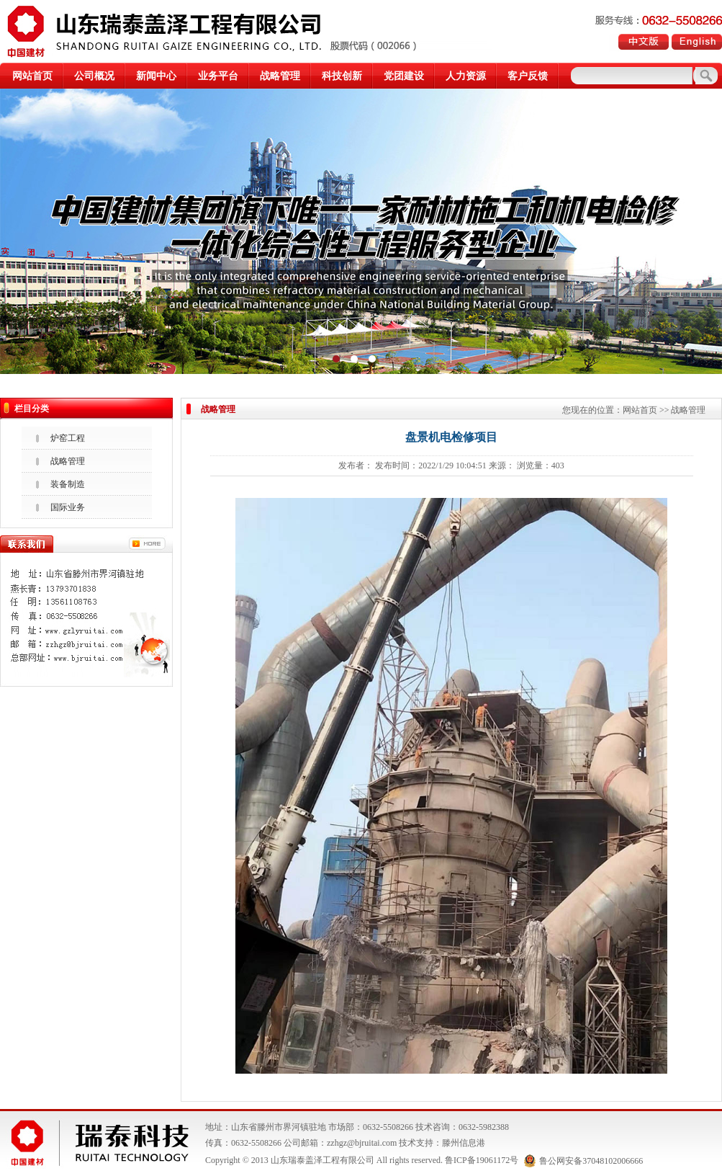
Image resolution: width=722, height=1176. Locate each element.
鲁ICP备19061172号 (481, 1161)
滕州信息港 (463, 1143)
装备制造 (67, 484)
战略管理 (280, 76)
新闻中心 (156, 76)
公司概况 (94, 76)
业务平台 (218, 76)
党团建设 (404, 76)
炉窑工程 (67, 438)
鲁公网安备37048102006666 (583, 1161)
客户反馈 (527, 76)
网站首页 (32, 76)
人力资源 (466, 76)
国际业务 (67, 507)
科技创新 (342, 76)
